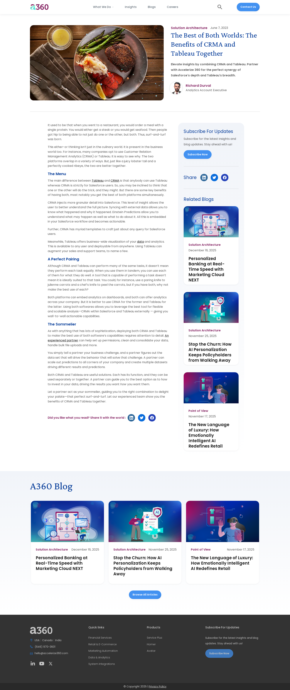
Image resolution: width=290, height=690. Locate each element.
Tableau (98, 180)
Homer (151, 644)
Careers (172, 7)
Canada (47, 640)
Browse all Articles (145, 594)
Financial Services (100, 637)
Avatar (151, 650)
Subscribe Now (198, 154)
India (58, 640)
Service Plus (154, 637)
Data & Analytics (99, 657)
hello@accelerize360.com (51, 653)
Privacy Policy (157, 686)
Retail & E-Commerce (102, 644)
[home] (39, 7)
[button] (103, 7)
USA (37, 640)
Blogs (152, 7)
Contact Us (248, 7)
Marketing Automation (103, 650)
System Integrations (101, 664)
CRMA (115, 180)
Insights (131, 7)
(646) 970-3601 (45, 646)
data (140, 241)
